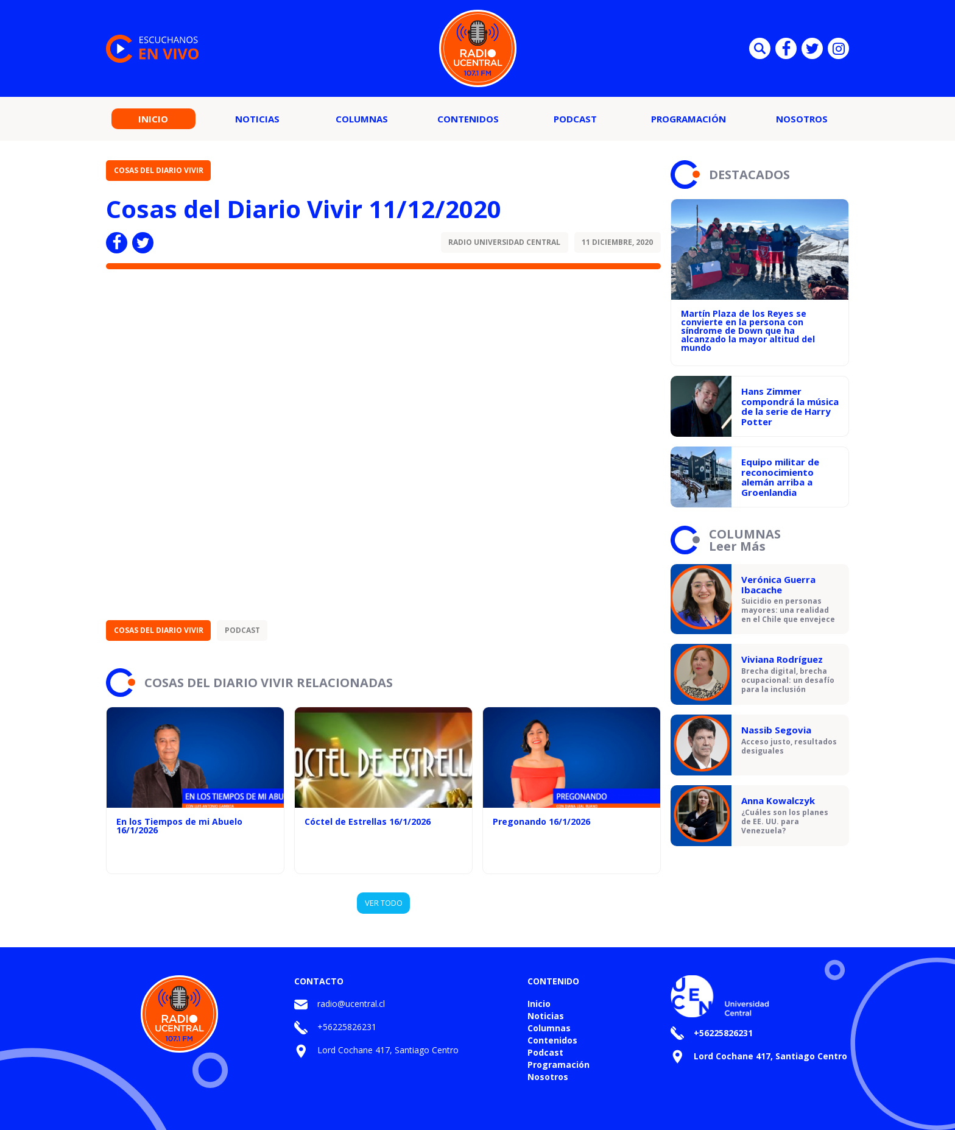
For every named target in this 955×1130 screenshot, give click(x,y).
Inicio (153, 119)
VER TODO (384, 902)
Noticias (257, 119)
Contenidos (468, 119)
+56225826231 (346, 1027)
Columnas (362, 119)
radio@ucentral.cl (351, 1003)
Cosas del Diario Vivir (158, 170)
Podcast (575, 119)
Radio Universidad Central (504, 242)
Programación (688, 119)
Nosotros (802, 119)
